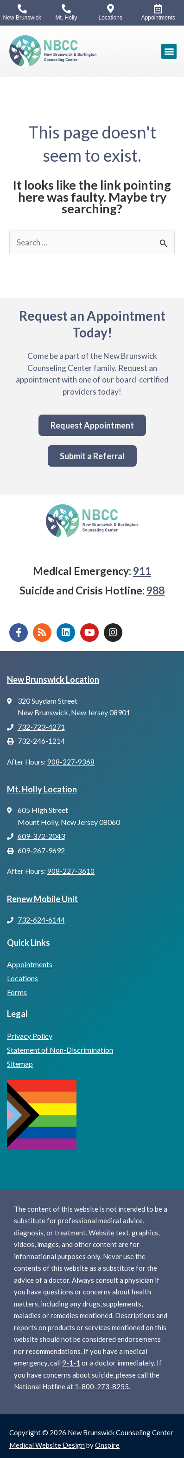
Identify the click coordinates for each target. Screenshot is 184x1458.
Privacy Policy (29, 1035)
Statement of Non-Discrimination (60, 1049)
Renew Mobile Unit (42, 899)
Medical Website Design (47, 1445)
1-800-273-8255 (102, 1386)
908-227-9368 (71, 762)
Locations (22, 978)
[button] (169, 51)
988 (155, 590)
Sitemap (20, 1063)
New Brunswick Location (53, 679)
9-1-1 (71, 1363)
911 (142, 570)
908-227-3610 (71, 871)
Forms (17, 992)
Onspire (107, 1445)
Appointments (29, 964)
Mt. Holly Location (42, 789)
